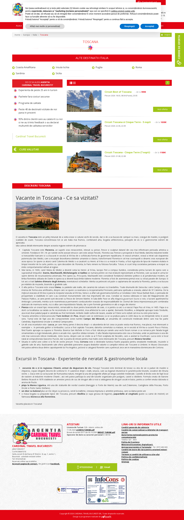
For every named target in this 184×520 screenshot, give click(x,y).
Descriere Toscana (37, 185)
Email (107, 467)
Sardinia (20, 73)
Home (17, 34)
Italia (35, 34)
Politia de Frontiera (130, 442)
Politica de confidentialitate (134, 457)
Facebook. (55, 464)
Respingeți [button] (129, 26)
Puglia (99, 67)
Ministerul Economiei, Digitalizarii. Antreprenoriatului (137, 445)
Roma (139, 67)
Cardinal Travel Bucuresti (31, 136)
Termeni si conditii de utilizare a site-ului (140, 454)
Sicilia (59, 73)
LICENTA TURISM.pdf (85, 430)
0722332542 (86, 467)
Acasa (19, 25)
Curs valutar (29, 149)
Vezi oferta (162, 109)
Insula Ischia (62, 67)
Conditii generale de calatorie (135, 427)
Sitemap (125, 462)
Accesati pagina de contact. (25, 464)
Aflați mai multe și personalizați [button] (45, 26)
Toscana (44, 34)
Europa (26, 34)
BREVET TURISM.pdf (106, 432)
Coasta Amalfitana (25, 67)
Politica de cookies (130, 459)
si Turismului (145, 447)
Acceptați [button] (149, 26)
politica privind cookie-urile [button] (123, 11)
